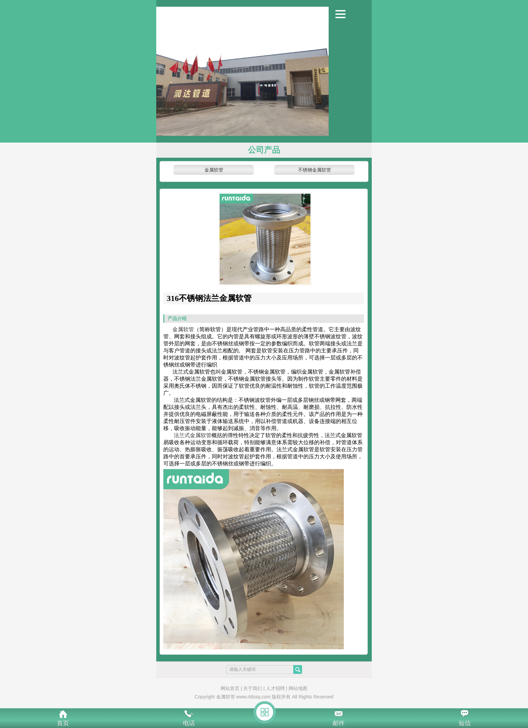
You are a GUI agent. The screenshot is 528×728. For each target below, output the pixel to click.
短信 (465, 723)
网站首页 (230, 688)
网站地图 (298, 688)
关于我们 (252, 688)
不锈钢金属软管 (314, 170)
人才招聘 (275, 688)
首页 (63, 723)
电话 (189, 723)
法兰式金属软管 (192, 435)
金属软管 (213, 170)
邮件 (339, 723)
